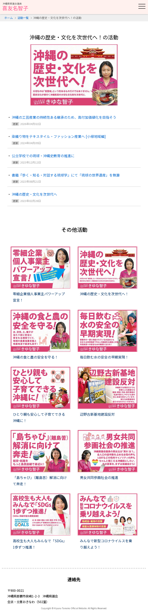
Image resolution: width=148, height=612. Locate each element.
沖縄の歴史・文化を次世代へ (34, 194)
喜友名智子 (15, 7)
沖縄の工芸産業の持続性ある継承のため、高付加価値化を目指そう (64, 117)
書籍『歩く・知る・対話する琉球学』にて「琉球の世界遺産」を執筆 (66, 175)
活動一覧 (23, 18)
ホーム (8, 18)
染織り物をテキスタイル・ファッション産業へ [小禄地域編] (59, 136)
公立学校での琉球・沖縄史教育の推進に (43, 155)
